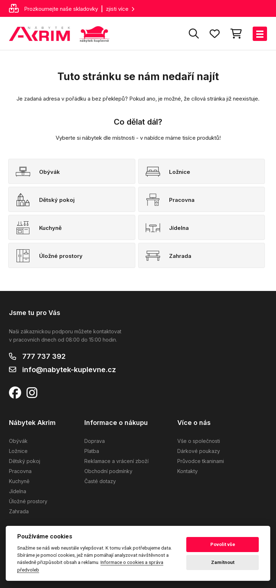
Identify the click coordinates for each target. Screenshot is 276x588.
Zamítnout (222, 562)
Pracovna (20, 471)
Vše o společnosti (198, 441)
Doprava (94, 441)
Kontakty (187, 471)
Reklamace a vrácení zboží (116, 461)
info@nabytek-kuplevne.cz (69, 369)
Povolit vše (222, 544)
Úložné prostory (28, 501)
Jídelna (17, 491)
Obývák (18, 441)
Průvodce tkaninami (200, 461)
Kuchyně (19, 481)
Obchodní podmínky (108, 471)
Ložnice (18, 451)
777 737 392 (44, 356)
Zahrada (19, 511)
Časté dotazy (100, 481)
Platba (91, 451)
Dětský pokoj (24, 461)
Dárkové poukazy (198, 451)
